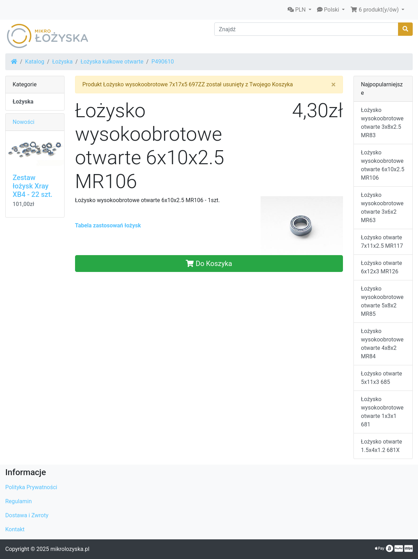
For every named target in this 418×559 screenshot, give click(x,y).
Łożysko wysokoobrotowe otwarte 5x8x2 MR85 (382, 301)
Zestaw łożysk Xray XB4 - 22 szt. (33, 186)
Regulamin (18, 501)
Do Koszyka (209, 263)
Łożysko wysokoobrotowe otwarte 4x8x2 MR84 (382, 344)
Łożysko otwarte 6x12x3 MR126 (381, 267)
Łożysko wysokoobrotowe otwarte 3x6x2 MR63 (382, 208)
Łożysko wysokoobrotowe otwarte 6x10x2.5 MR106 (382, 165)
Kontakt (15, 529)
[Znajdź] (306, 29)
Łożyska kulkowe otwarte (112, 61)
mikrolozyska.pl (69, 549)
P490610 (162, 61)
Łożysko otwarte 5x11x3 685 (381, 377)
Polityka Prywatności (31, 487)
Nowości (23, 122)
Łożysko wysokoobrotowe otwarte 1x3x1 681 (382, 412)
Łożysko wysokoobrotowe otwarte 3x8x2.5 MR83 (382, 123)
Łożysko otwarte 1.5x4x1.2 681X (381, 445)
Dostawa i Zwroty (26, 515)
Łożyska (62, 61)
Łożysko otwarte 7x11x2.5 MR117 (382, 241)
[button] (299, 10)
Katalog (35, 61)
